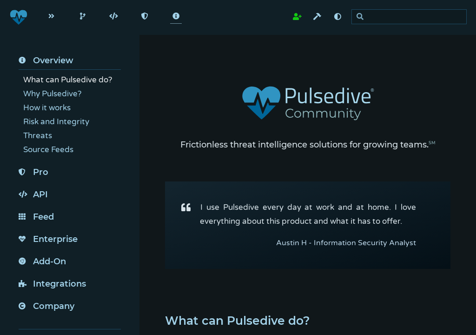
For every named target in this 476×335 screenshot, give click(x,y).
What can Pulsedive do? (67, 80)
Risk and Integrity (56, 122)
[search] (411, 17)
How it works (47, 108)
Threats (37, 136)
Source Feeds (48, 149)
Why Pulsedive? (52, 94)
